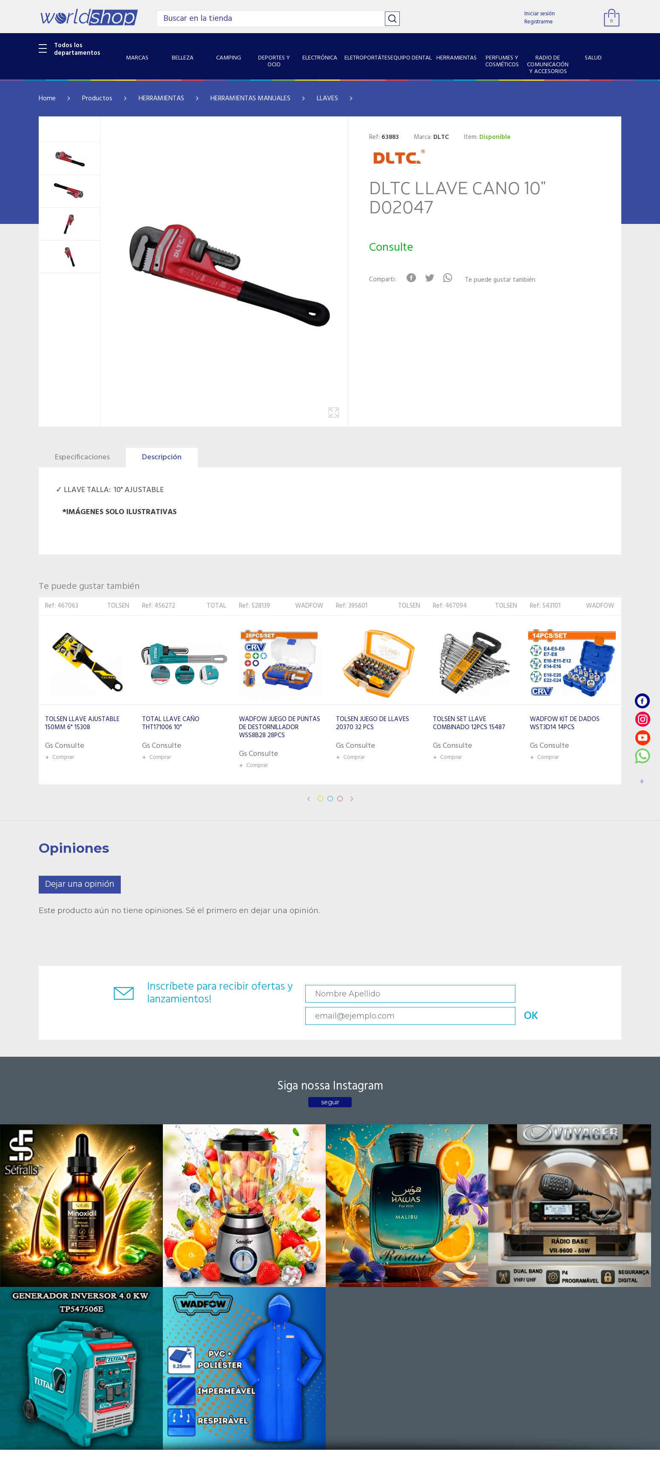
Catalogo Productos (165, 1258)
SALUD (48, 1367)
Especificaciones (82, 457)
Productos (97, 98)
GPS (45, 1389)
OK (561, 994)
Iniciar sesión (539, 13)
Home (47, 98)
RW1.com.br (359, 1461)
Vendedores (250, 1281)
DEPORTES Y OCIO (65, 1281)
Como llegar (153, 1281)
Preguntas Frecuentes (264, 1258)
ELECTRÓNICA (58, 1292)
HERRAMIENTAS (161, 98)
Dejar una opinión (79, 884)
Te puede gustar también (507, 280)
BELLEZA (51, 1258)
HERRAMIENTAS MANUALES (250, 98)
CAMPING (53, 1270)
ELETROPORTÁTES (65, 1303)
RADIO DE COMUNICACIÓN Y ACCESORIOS (80, 1351)
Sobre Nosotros (158, 1270)
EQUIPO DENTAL (62, 1314)
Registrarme (538, 21)
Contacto (247, 1270)
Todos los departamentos (77, 49)
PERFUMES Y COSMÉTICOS (77, 1335)
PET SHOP (53, 1400)
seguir (330, 1083)
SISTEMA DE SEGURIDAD (74, 1378)
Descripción (162, 457)
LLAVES (327, 98)
